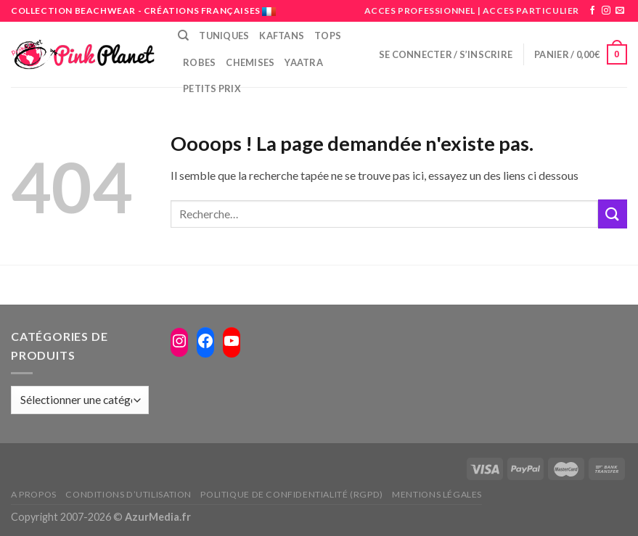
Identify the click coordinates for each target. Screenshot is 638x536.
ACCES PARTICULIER (531, 10)
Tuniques (224, 35)
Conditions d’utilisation (128, 494)
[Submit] (612, 213)
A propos (34, 494)
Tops (327, 35)
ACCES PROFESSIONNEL (419, 10)
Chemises (250, 62)
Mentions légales (437, 494)
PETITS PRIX (212, 88)
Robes (199, 62)
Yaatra (304, 62)
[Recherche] (183, 35)
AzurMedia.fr (158, 517)
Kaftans (281, 35)
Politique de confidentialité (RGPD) (291, 494)
